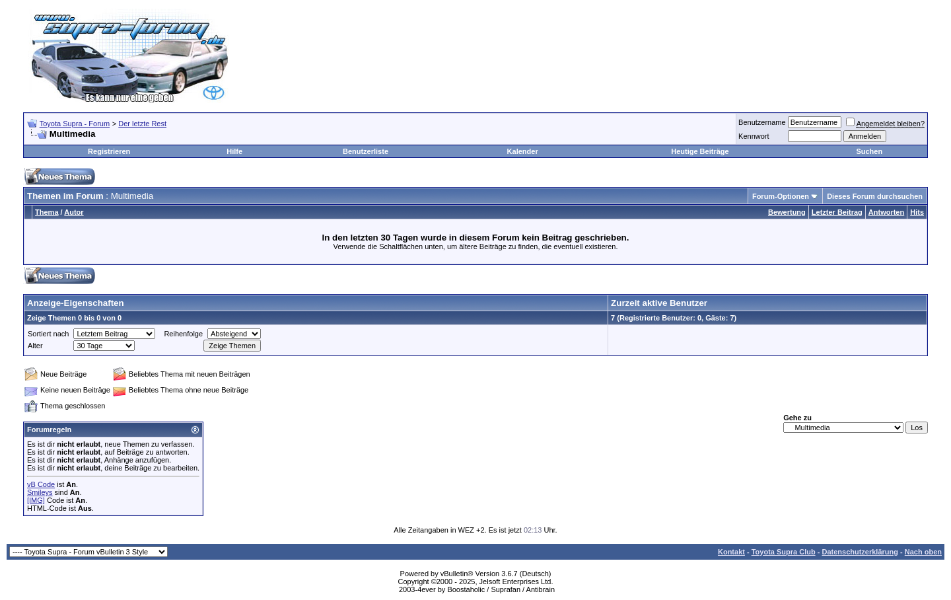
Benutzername (762, 122)
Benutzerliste (365, 151)
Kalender (522, 151)
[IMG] (36, 500)
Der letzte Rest (142, 124)
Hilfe (234, 151)
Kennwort (753, 136)
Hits (917, 212)
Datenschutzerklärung (860, 552)
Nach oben (923, 552)
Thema (46, 212)
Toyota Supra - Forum (75, 124)
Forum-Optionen (780, 196)
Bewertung (787, 212)
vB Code (41, 484)
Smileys (40, 492)
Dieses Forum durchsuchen (875, 196)
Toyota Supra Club (784, 552)
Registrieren (109, 151)
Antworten (886, 212)
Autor (73, 212)
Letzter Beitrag (837, 212)
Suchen (869, 151)
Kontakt (731, 552)
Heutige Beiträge (699, 151)
